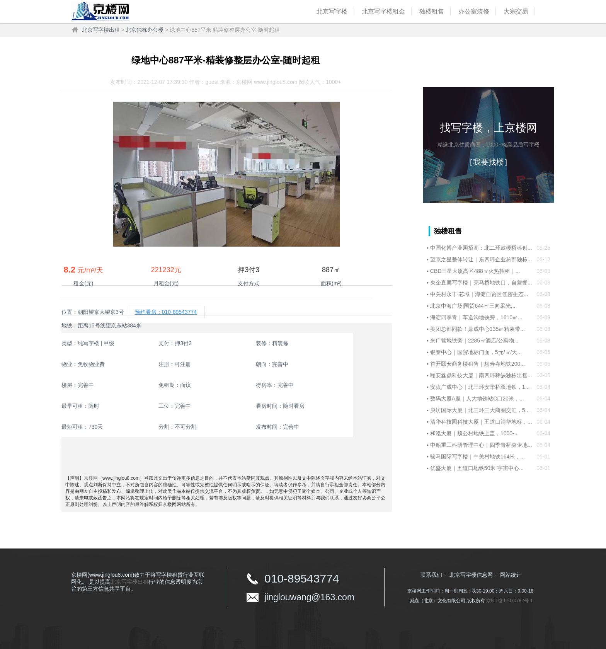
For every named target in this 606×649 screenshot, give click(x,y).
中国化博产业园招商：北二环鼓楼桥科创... (481, 248)
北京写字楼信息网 (471, 575)
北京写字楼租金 (383, 11)
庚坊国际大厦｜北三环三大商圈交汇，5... (479, 410)
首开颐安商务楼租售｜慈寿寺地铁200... (477, 364)
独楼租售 (431, 11)
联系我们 (431, 575)
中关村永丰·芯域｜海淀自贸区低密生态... (479, 294)
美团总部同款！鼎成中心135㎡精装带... (477, 329)
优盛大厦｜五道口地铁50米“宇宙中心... (477, 468)
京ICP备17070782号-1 (509, 600)
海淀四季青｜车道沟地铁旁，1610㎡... (476, 317)
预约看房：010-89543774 (166, 312)
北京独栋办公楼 (144, 30)
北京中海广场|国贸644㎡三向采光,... (473, 306)
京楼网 (91, 478)
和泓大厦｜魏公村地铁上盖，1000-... (474, 433)
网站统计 (511, 575)
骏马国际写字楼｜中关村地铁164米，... (477, 456)
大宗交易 (516, 11)
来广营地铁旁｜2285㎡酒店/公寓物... (474, 340)
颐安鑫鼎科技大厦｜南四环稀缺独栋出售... (481, 375)
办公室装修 (473, 11)
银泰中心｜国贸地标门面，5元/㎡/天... (476, 352)
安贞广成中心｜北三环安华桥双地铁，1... (479, 387)
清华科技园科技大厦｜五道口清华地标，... (481, 422)
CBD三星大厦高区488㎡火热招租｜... (475, 271)
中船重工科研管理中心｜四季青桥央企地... (481, 445)
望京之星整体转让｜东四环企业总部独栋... (481, 259)
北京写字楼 (332, 11)
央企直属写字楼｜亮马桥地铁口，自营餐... (481, 282)
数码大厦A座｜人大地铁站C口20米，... (477, 398)
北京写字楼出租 (101, 30)
